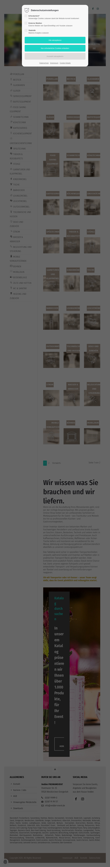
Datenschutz (44, 63)
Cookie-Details (65, 63)
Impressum (54, 63)
